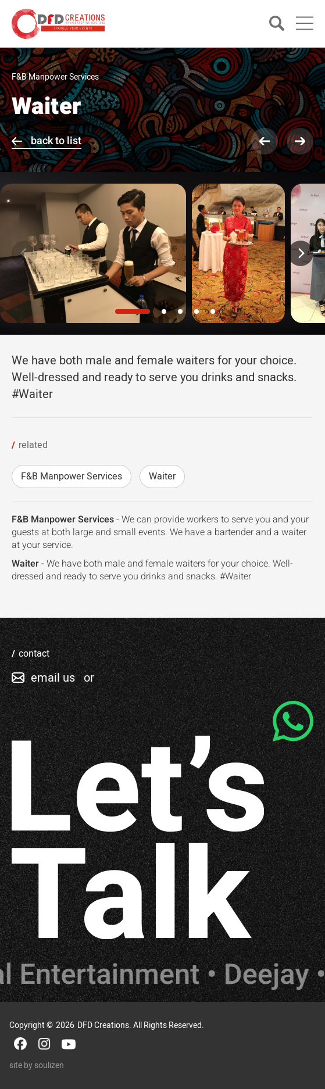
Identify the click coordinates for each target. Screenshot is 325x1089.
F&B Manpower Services (71, 476)
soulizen (49, 1065)
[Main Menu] (304, 23)
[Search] (276, 24)
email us (53, 677)
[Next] (300, 253)
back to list (56, 141)
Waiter (162, 476)
